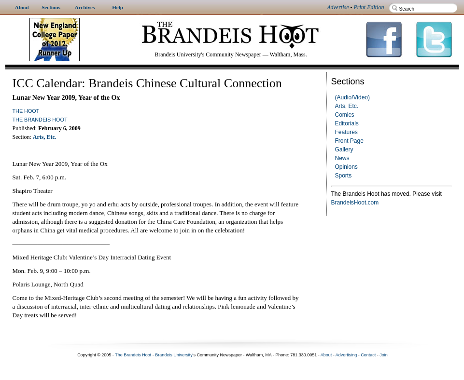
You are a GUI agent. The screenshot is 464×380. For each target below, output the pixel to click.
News (342, 158)
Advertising (346, 355)
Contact (368, 355)
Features (346, 132)
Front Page (349, 140)
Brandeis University (174, 355)
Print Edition (369, 7)
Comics (344, 114)
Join (384, 355)
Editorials (347, 123)
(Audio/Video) (352, 97)
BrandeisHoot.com (355, 202)
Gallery (344, 149)
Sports (343, 175)
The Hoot (26, 111)
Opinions (346, 166)
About (326, 355)
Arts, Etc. (347, 106)
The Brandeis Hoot (40, 119)
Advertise (338, 7)
